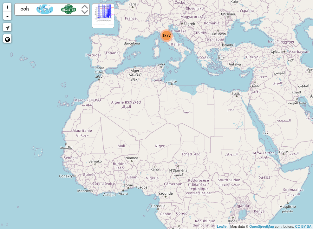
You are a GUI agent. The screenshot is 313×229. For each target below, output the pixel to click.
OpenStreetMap (261, 226)
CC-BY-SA (303, 226)
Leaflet (222, 226)
